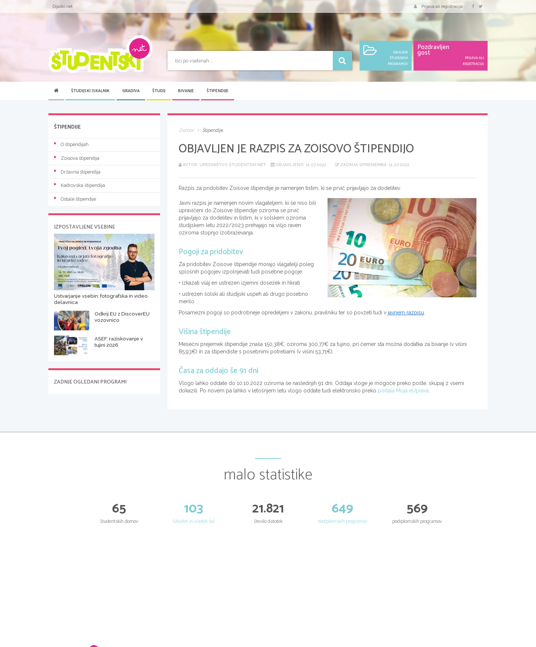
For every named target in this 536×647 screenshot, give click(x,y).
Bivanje (186, 91)
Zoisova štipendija (76, 158)
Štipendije (218, 91)
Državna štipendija (77, 172)
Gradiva (131, 91)
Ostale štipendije (75, 199)
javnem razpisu (406, 313)
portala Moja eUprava (403, 391)
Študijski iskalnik (90, 91)
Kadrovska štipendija (79, 185)
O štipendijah (71, 144)
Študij (158, 91)
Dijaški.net (62, 6)
